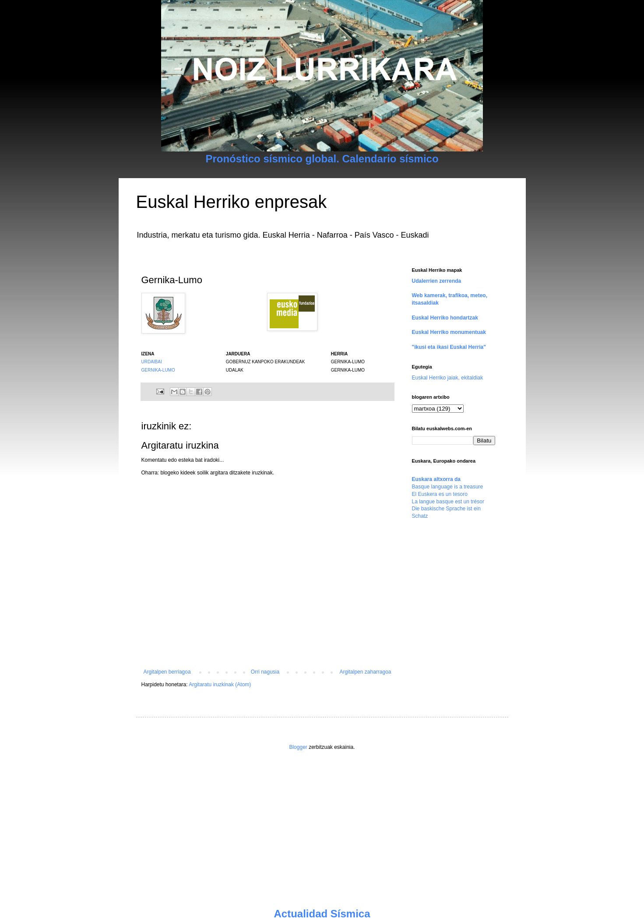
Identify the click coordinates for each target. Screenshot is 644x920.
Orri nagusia (265, 672)
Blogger (298, 747)
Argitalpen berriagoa (167, 672)
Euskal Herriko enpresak (231, 201)
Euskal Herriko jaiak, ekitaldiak (447, 378)
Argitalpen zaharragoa (365, 672)
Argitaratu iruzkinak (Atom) (220, 684)
